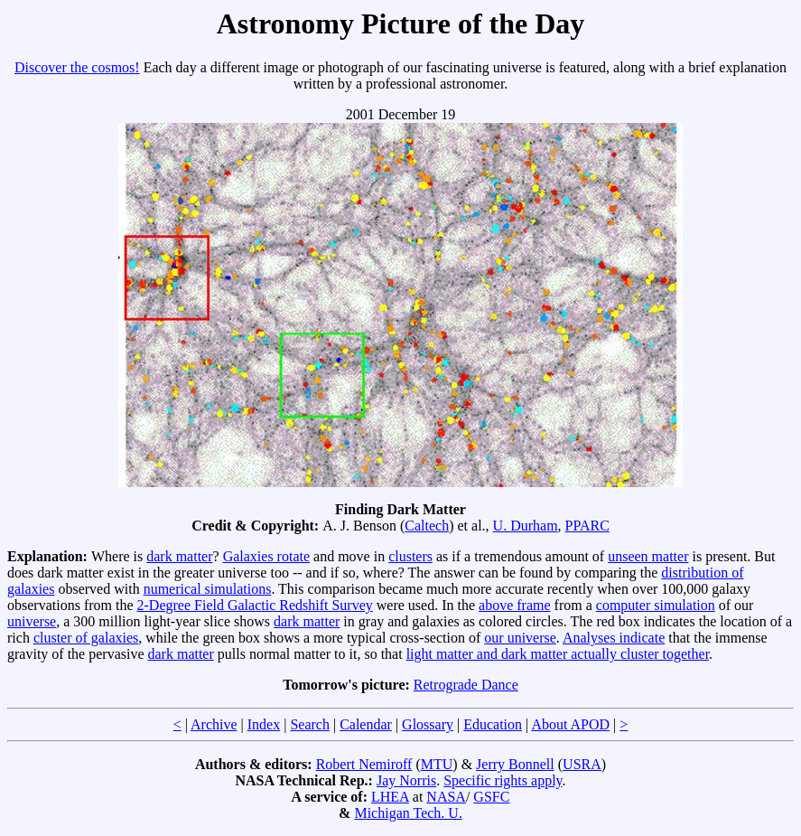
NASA (446, 796)
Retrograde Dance (466, 684)
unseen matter (648, 556)
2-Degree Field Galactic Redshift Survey (255, 605)
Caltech (427, 525)
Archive (214, 724)
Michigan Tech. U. (407, 813)
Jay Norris (406, 780)
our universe (520, 637)
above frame (515, 605)
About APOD (570, 724)
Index (263, 724)
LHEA (390, 796)
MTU (437, 764)
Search (310, 724)
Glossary (427, 724)
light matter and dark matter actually (513, 654)
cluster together (664, 654)
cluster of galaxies (85, 637)
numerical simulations (208, 588)
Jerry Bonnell (515, 764)
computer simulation (655, 605)
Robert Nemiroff (364, 764)
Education (492, 724)
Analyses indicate (614, 637)
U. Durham (525, 525)
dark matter (179, 556)
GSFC (491, 796)
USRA (582, 764)
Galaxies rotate (266, 556)
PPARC (587, 525)
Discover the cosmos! (77, 67)
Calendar (366, 724)
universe (31, 621)
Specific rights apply (502, 780)
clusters (410, 556)
